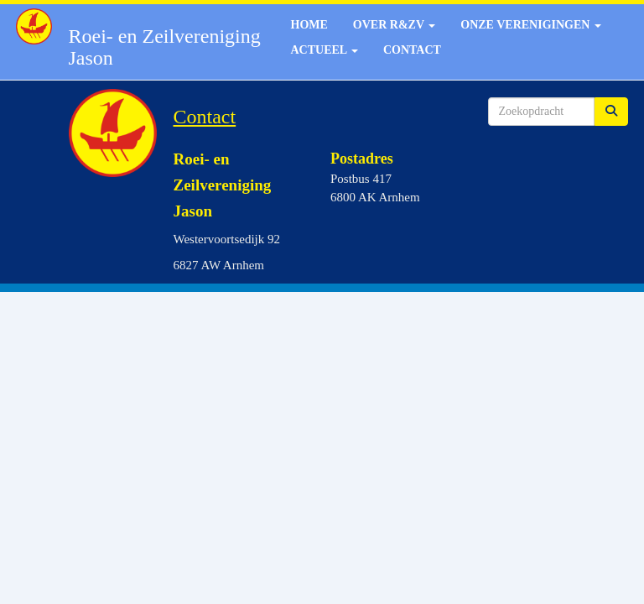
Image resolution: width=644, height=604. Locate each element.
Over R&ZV (394, 24)
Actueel (324, 50)
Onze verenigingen (530, 24)
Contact (412, 50)
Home (309, 24)
